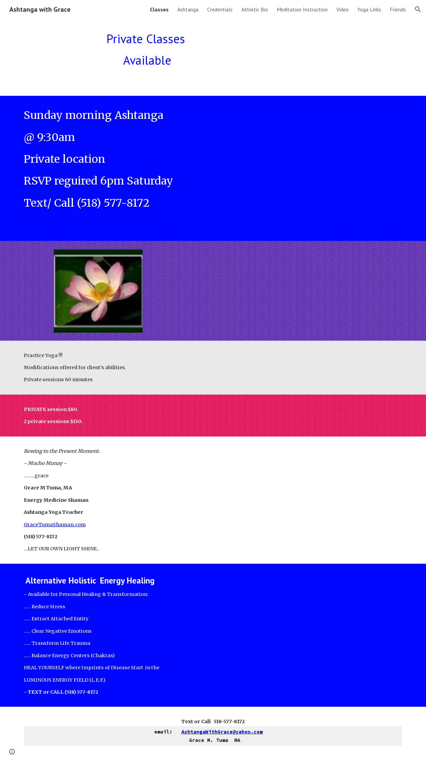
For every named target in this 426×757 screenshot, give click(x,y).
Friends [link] (398, 9)
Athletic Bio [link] (254, 9)
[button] (418, 9)
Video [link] (342, 9)
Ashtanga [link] (187, 9)
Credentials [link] (220, 9)
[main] (147, 52)
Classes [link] (159, 9)
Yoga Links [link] (369, 9)
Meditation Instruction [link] (302, 9)
